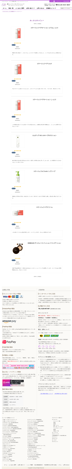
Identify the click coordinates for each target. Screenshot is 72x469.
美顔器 (54, 429)
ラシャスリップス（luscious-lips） (35, 454)
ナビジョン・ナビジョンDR (9, 439)
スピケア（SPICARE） (33, 459)
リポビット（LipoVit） (33, 451)
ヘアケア (54, 440)
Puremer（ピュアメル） (33, 427)
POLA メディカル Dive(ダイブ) (9, 445)
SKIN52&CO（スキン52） (33, 428)
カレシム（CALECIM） (33, 441)
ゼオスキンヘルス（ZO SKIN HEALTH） (11, 422)
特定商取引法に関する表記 (50, 464)
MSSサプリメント (32, 444)
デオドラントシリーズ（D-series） (35, 436)
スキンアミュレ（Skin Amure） (9, 448)
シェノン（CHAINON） (8, 454)
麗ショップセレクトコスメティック (10, 419)
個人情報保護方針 (38, 464)
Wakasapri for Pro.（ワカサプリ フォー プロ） (37, 445)
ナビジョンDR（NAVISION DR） (10, 440)
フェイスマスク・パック (57, 428)
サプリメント (55, 441)
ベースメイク (55, 432)
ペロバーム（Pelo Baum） (33, 437)
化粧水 (54, 422)
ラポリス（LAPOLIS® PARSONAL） (10, 425)
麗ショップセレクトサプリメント (10, 421)
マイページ (59, 1)
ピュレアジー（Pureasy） (33, 439)
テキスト (71, 8)
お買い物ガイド (30, 8)
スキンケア (55, 419)
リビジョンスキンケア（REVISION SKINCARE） (13, 428)
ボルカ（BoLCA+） (7, 451)
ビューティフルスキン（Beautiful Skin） (36, 421)
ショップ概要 (30, 464)
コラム (59, 464)
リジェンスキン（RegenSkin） (9, 460)
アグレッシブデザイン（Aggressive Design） (37, 434)
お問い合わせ (40, 8)
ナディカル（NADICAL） (33, 424)
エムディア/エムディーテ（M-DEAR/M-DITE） (12, 437)
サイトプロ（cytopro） (8, 459)
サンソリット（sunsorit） (33, 442)
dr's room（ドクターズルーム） (9, 453)
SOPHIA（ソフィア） (33, 450)
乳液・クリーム (56, 425)
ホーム (4, 8)
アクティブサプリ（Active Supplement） (11, 427)
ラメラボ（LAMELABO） (33, 431)
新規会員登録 (66, 1)
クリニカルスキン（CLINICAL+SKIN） (11, 431)
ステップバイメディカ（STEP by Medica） (37, 425)
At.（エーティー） (7, 443)
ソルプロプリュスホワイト (34, 453)
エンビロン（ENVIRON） (8, 424)
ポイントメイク (56, 433)
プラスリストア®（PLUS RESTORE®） (11, 442)
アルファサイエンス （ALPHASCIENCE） (36, 430)
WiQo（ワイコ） (7, 457)
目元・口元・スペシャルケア (58, 426)
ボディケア (55, 438)
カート (52, 1)
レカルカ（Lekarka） (8, 436)
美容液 (54, 423)
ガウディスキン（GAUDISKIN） (10, 430)
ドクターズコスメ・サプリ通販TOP (8, 11)
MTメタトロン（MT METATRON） (35, 433)
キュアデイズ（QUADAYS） (34, 422)
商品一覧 (11, 8)
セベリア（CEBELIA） (8, 450)
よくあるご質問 (19, 8)
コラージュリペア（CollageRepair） (35, 419)
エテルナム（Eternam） (8, 456)
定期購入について (51, 8)
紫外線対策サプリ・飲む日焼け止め (59, 435)
